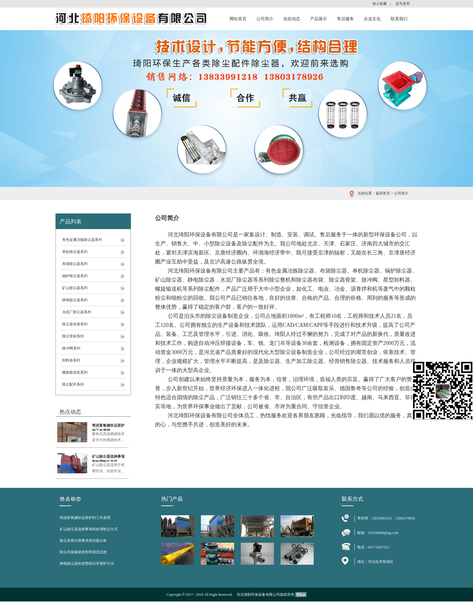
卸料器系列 (71, 360)
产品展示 (318, 19)
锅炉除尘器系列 (74, 276)
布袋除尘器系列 (74, 264)
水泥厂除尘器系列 (76, 312)
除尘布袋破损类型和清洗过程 (83, 552)
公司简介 (264, 19)
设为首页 (402, 4)
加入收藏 (379, 4)
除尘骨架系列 (73, 336)
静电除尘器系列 (74, 300)
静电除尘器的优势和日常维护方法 (87, 563)
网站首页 (238, 19)
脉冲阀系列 (71, 348)
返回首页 (383, 193)
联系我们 (399, 19)
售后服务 (345, 19)
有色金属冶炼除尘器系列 (82, 240)
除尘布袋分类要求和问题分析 (83, 540)
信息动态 (291, 19)
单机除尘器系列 (74, 252)
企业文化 (372, 19)
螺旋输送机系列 (74, 372)
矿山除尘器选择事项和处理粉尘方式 (108, 458)
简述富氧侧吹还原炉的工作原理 (108, 427)
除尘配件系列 (73, 384)
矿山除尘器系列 (74, 288)
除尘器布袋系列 (74, 324)
